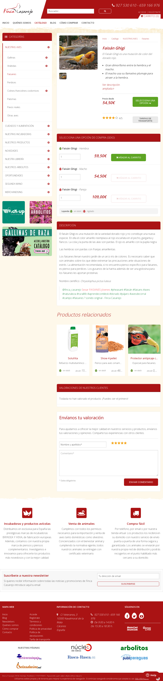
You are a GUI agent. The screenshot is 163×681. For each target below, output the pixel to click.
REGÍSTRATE (155, 12)
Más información (142, 678)
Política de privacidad (41, 628)
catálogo (41, 22)
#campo (67, 298)
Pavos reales (13, 107)
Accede (33, 614)
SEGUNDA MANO (13, 183)
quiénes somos (22, 22)
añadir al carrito (128, 157)
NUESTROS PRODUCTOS (17, 142)
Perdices (11, 82)
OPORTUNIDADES (14, 175)
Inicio (5, 22)
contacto (88, 22)
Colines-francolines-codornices (23, 90)
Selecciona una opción (145, 101)
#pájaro (124, 294)
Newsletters (8, 621)
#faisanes (78, 298)
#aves (146, 289)
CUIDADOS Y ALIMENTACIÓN (19, 125)
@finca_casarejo (71, 289)
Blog (4, 617)
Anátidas (11, 65)
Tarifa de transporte (40, 639)
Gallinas (11, 57)
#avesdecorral (138, 294)
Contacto (7, 632)
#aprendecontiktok (98, 294)
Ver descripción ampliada (111, 86)
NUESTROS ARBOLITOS (16, 167)
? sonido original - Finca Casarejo (102, 298)
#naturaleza (69, 294)
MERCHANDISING (13, 192)
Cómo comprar (10, 628)
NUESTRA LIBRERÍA (14, 159)
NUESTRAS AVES (130, 38)
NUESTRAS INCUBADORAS (18, 134)
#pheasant (117, 289)
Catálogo (115, 38)
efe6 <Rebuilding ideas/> (71, 676)
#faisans (137, 289)
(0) (150, 16)
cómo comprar (69, 22)
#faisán (128, 289)
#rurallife (82, 294)
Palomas (11, 99)
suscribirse (128, 584)
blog (53, 22)
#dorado (114, 294)
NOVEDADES (11, 150)
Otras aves (12, 115)
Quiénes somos (10, 625)
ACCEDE (142, 12)
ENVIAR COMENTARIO (141, 482)
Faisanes (145, 38)
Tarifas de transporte (145, 119)
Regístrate (35, 617)
